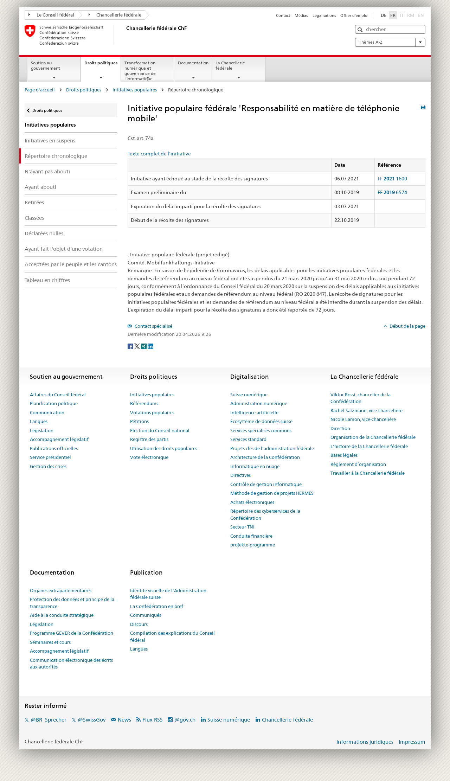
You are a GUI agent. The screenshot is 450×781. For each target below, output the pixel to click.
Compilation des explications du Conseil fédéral (172, 636)
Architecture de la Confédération (265, 457)
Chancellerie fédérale (115, 15)
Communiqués (145, 615)
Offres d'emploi (354, 15)
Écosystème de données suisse (261, 421)
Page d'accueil (40, 89)
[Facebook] (131, 345)
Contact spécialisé (153, 326)
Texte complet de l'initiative (159, 153)
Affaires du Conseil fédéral (58, 394)
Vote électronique (149, 457)
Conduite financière (251, 536)
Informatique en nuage (254, 466)
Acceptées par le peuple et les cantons (71, 264)
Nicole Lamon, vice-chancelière (363, 419)
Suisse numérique (249, 394)
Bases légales (344, 455)
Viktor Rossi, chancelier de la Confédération (360, 398)
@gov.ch (184, 719)
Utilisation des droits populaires (163, 448)
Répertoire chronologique (56, 156)
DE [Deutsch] (383, 15)
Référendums (144, 403)
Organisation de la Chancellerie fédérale (373, 437)
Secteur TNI (242, 527)
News (124, 719)
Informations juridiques (364, 741)
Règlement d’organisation (358, 464)
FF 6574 (392, 192)
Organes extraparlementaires (60, 590)
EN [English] (421, 15)
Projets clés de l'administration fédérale (272, 448)
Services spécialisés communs (260, 430)
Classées (34, 218)
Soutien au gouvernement (45, 65)
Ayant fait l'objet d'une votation (64, 248)
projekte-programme (252, 545)
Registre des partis (149, 439)
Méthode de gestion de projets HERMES (272, 493)
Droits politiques (102, 65)
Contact (283, 15)
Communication (47, 412)
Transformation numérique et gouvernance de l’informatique (140, 70)
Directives (240, 475)
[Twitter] (137, 345)
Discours (139, 624)
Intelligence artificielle (254, 412)
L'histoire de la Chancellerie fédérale (369, 446)
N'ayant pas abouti (47, 171)
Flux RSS (152, 719)
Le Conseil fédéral (51, 15)
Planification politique (54, 403)
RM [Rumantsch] (410, 15)
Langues (38, 421)
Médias (301, 15)
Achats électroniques (252, 502)
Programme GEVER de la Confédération (71, 633)
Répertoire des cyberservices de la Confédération (265, 514)
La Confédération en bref (156, 606)
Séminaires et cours (50, 642)
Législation (41, 430)
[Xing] (144, 345)
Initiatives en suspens (50, 140)
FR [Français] (393, 15)
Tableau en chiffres (47, 280)
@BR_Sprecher (48, 719)
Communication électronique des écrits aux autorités (71, 663)
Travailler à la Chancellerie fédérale (367, 473)
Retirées (34, 202)
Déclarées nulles (44, 233)
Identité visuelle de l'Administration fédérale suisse (168, 594)
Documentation (193, 62)
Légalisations (324, 15)
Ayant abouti (40, 187)
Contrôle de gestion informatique (266, 484)
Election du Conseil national (159, 430)
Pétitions (139, 421)
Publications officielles (54, 448)
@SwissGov (91, 719)
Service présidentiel (50, 457)
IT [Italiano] (401, 15)
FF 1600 (392, 178)
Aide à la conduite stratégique (62, 615)
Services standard (248, 439)
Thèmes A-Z (390, 42)
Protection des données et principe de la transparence (72, 602)
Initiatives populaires (134, 89)
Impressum (412, 741)
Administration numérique (258, 403)
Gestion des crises (48, 466)
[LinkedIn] (150, 345)
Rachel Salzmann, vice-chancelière (366, 410)
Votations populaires (152, 412)
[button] (361, 29)
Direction (340, 428)
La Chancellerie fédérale (230, 65)
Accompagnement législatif (59, 439)
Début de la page (406, 326)
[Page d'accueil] (125, 35)
